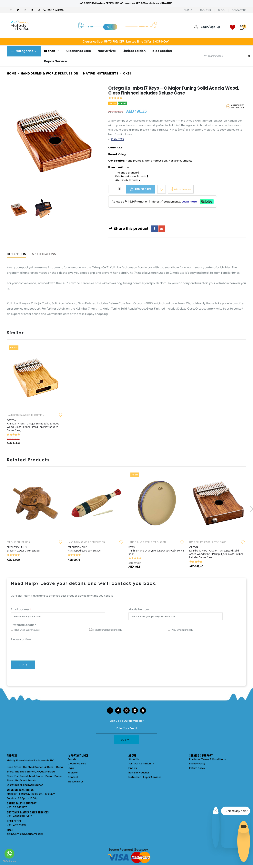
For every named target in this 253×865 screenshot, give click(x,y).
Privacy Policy (197, 763)
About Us (134, 759)
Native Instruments (100, 73)
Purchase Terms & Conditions (207, 759)
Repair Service (55, 61)
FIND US (188, 10)
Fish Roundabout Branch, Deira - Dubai (38, 776)
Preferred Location (23, 625)
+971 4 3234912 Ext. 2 (19, 816)
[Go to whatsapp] (9, 854)
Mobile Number (138, 609)
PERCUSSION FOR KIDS (79, 542)
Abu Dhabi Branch (127, 180)
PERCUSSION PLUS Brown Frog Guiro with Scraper (84, 549)
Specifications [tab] (44, 254)
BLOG (221, 10)
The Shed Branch (127, 172)
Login (71, 768)
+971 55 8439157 (17, 807)
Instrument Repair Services (144, 777)
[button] (243, 25)
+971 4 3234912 (54, 10)
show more (117, 138)
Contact (73, 777)
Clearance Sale (78, 51)
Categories (21, 51)
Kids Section (162, 51)
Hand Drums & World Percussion (49, 73)
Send (23, 665)
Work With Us (76, 781)
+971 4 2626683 (16, 825)
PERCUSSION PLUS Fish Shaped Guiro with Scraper (145, 549)
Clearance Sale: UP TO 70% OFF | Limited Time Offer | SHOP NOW (125, 41)
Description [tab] (16, 254)
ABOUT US (205, 10)
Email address (21, 609)
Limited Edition (134, 51)
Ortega (122, 154)
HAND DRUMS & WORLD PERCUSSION (25, 415)
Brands (50, 51)
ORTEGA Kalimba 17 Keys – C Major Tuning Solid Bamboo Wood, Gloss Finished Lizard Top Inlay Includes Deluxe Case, (33, 425)
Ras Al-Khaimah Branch (29, 785)
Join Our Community (141, 763)
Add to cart (143, 189)
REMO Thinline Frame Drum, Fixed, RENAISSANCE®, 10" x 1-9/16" (217, 551)
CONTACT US (239, 10)
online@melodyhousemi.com (25, 834)
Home (11, 73)
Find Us (132, 768)
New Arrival (107, 51)
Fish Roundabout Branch (131, 176)
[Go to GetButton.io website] (9, 861)
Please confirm (21, 639)
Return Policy (197, 768)
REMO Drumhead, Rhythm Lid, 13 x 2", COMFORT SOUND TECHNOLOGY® (34, 551)
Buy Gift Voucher (138, 772)
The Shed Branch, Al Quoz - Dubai (43, 767)
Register (73, 772)
